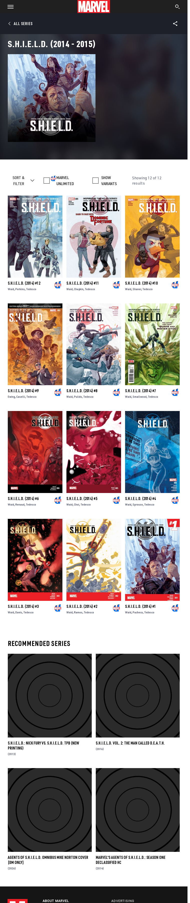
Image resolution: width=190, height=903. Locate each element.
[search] (177, 7)
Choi (76, 504)
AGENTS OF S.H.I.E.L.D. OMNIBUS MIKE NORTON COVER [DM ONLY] (48, 860)
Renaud (20, 504)
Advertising (122, 901)
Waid (11, 289)
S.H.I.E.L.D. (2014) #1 (140, 606)
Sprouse (138, 504)
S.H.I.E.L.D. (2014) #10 (141, 283)
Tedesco (31, 289)
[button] (8, 6)
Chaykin (78, 289)
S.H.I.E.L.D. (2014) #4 (140, 498)
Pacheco (138, 612)
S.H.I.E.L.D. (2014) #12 (24, 283)
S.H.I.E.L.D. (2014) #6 (23, 498)
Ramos (78, 612)
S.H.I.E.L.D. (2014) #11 (82, 283)
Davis (18, 612)
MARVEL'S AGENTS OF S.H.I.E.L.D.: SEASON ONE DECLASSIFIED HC (130, 860)
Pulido (78, 396)
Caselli (20, 396)
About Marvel (56, 901)
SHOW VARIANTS (109, 180)
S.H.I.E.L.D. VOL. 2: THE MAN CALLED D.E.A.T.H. (130, 743)
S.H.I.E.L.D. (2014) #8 (81, 390)
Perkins (20, 289)
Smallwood (140, 396)
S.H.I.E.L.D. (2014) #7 (140, 390)
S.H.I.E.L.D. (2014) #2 (81, 606)
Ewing (11, 396)
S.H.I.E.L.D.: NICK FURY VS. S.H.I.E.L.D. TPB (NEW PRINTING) (43, 746)
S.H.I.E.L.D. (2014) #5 (81, 498)
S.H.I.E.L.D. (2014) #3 (23, 606)
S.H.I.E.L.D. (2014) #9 (23, 390)
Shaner (137, 289)
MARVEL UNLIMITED (65, 180)
